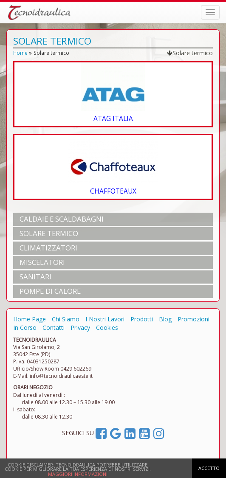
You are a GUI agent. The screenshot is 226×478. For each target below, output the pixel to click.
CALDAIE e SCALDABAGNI (62, 219)
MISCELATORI (42, 262)
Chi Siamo (65, 319)
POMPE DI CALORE (50, 291)
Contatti (53, 327)
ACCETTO (209, 468)
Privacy (80, 327)
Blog (165, 319)
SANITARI (35, 276)
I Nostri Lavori (104, 319)
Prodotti (141, 319)
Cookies (107, 327)
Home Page (29, 319)
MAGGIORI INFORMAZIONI (77, 474)
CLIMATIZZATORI (48, 248)
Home (20, 52)
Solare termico (190, 53)
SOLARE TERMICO (49, 233)
